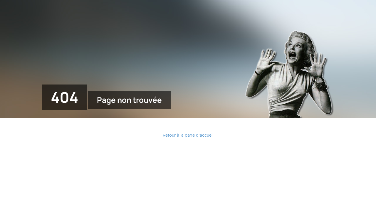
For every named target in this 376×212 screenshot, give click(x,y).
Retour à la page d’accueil (188, 135)
